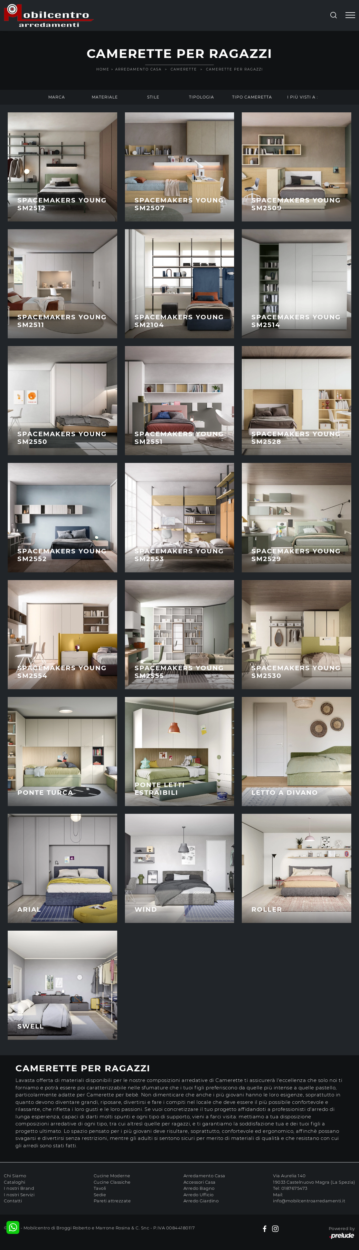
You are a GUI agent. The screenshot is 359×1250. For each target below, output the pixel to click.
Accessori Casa (200, 1182)
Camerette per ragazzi (234, 69)
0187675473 (294, 1188)
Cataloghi (14, 1182)
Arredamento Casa (138, 69)
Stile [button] (153, 97)
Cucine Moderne (112, 1175)
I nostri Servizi (19, 1194)
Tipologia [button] (201, 97)
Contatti (13, 1200)
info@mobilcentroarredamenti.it (309, 1200)
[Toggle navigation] (350, 15)
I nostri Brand (19, 1188)
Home (102, 69)
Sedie (100, 1194)
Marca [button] (56, 97)
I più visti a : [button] (302, 97)
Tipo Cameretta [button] (252, 97)
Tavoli (100, 1188)
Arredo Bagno (199, 1188)
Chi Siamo (15, 1175)
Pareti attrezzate (112, 1200)
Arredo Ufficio (199, 1194)
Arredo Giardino (201, 1200)
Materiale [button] (105, 97)
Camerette (184, 69)
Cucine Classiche (112, 1182)
